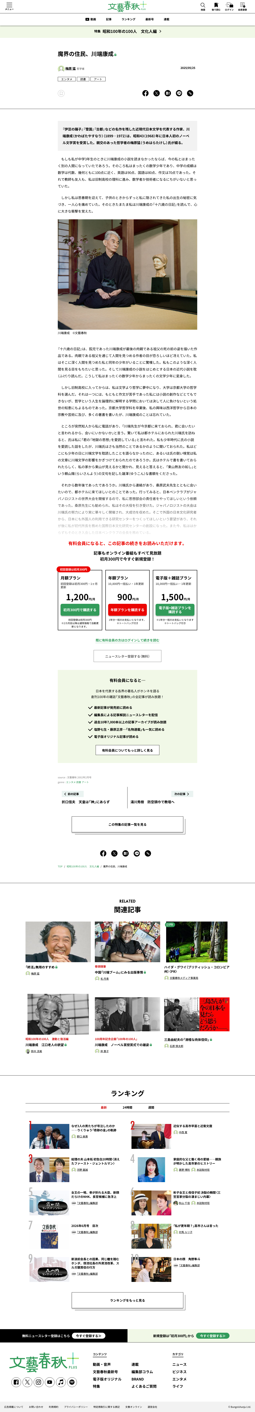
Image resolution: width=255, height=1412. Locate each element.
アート (98, 79)
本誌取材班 (203, 1169)
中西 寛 (183, 1132)
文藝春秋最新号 (105, 1372)
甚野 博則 (184, 1169)
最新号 (149, 19)
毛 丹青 (104, 978)
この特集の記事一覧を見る (127, 824)
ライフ (177, 1386)
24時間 (127, 1107)
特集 (96, 1386)
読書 (83, 79)
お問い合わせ (36, 1407)
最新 (104, 1107)
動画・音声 (102, 1364)
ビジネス (179, 1372)
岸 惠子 (104, 1051)
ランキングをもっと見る (127, 1300)
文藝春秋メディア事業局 (184, 978)
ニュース (179, 1364)
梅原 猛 (70, 68)
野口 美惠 (82, 1136)
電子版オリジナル (107, 1379)
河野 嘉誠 (82, 1169)
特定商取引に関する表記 (106, 1407)
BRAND (137, 1379)
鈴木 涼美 (36, 1051)
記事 (109, 19)
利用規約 (53, 1407)
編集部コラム (142, 1372)
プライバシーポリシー (76, 1407)
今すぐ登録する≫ (88, 1335)
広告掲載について (13, 1407)
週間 (151, 1107)
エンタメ (66, 79)
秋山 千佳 (184, 1203)
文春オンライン (133, 1407)
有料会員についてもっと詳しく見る (127, 750)
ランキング (128, 19)
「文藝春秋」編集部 (87, 1203)
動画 (93, 19)
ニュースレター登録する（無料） (127, 656)
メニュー (9, 9)
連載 (166, 19)
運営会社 (152, 1407)
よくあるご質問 (144, 1386)
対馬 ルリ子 (185, 1232)
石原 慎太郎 (176, 1046)
